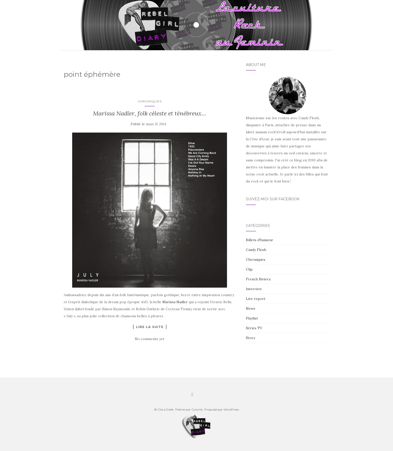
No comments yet (149, 339)
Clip (249, 269)
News (250, 308)
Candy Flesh (256, 249)
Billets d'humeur (259, 240)
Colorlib (197, 409)
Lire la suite (149, 327)
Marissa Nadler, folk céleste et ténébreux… (149, 113)
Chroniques (150, 101)
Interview (254, 289)
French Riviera (258, 279)
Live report (255, 298)
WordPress (231, 409)
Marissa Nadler (175, 302)
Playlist (252, 318)
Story (250, 338)
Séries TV (254, 328)
